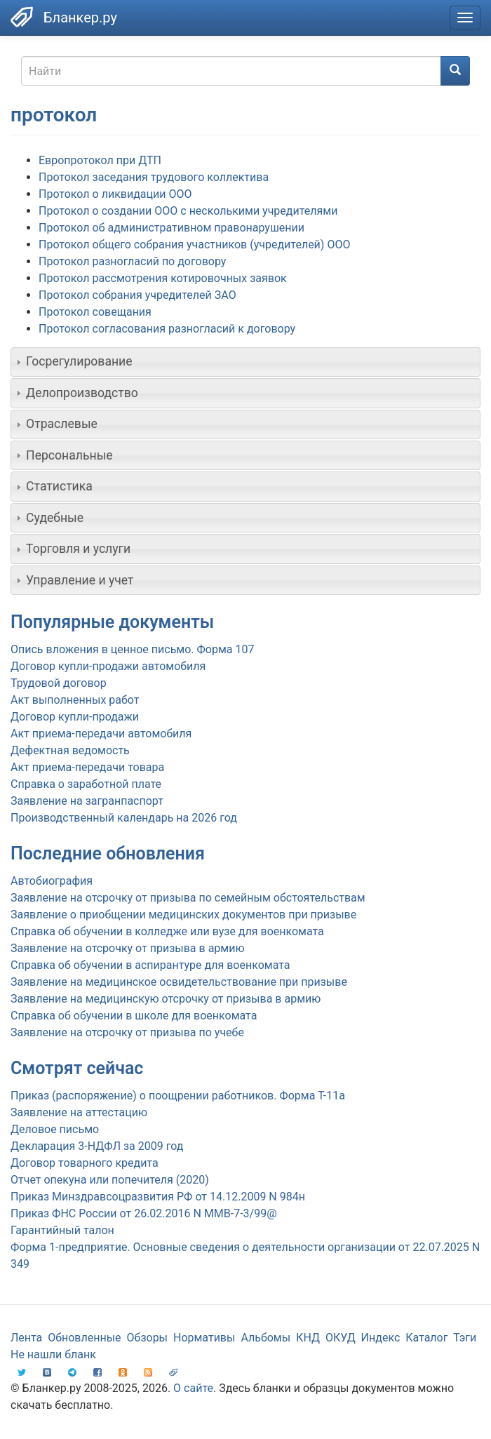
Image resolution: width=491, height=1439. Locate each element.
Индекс (381, 1337)
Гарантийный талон (62, 1230)
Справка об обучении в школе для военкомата (134, 1015)
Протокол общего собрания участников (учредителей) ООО (194, 244)
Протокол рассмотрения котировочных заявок (163, 278)
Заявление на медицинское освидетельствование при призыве (179, 982)
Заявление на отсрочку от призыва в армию (127, 948)
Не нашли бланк (53, 1354)
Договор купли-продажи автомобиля (108, 666)
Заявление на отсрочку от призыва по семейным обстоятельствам (188, 897)
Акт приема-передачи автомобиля (101, 733)
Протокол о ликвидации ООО (115, 194)
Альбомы (265, 1337)
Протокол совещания (95, 312)
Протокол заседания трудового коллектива (154, 177)
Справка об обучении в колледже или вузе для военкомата (167, 931)
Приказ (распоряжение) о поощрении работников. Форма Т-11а (178, 1095)
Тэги (464, 1337)
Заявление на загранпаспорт (87, 801)
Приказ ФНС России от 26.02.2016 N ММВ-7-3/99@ (144, 1213)
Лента (26, 1337)
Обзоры (147, 1337)
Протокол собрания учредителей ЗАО (137, 295)
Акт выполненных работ (75, 700)
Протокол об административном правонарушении (171, 227)
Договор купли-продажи (75, 716)
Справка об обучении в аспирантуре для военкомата (150, 965)
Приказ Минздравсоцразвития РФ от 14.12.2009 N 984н (158, 1196)
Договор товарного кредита (85, 1163)
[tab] (245, 362)
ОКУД (340, 1337)
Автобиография (52, 881)
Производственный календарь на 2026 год (124, 817)
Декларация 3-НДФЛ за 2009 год (97, 1146)
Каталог (426, 1337)
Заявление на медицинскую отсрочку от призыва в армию (166, 998)
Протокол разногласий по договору (132, 261)
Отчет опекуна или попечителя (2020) (110, 1179)
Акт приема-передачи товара (87, 767)
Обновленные (84, 1337)
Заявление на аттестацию (79, 1112)
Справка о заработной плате (86, 784)
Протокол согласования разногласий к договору (167, 328)
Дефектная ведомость (70, 750)
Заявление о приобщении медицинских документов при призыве (183, 914)
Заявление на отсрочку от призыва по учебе (127, 1032)
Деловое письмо (55, 1129)
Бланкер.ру (80, 17)
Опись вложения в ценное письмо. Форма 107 (132, 649)
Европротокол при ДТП (100, 160)
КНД (308, 1337)
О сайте (193, 1388)
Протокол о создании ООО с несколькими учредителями (188, 210)
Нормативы (204, 1337)
